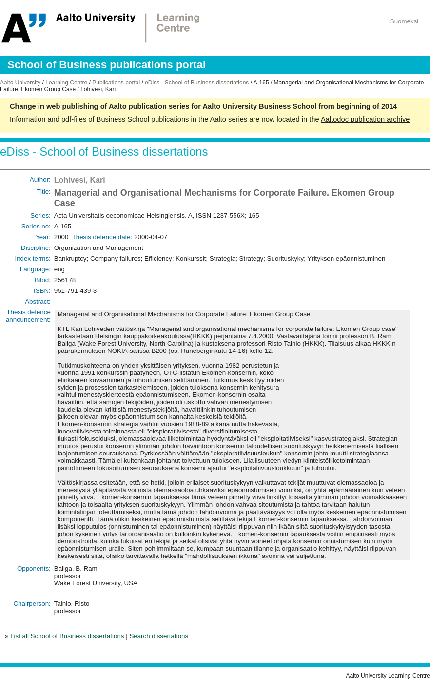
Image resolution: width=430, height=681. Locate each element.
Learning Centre (66, 82)
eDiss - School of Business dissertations (197, 82)
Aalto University (20, 82)
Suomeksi (404, 21)
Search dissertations (158, 636)
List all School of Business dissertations (67, 636)
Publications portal (116, 82)
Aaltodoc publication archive (365, 119)
